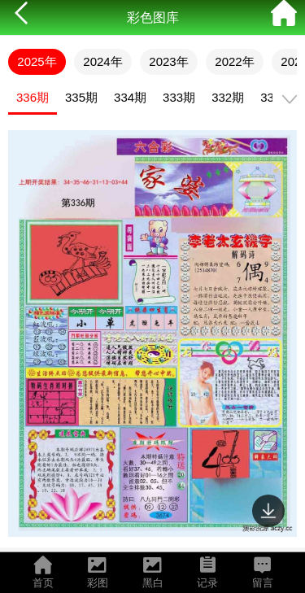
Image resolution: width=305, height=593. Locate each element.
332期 (227, 97)
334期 (130, 97)
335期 (81, 97)
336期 (32, 97)
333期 (179, 97)
